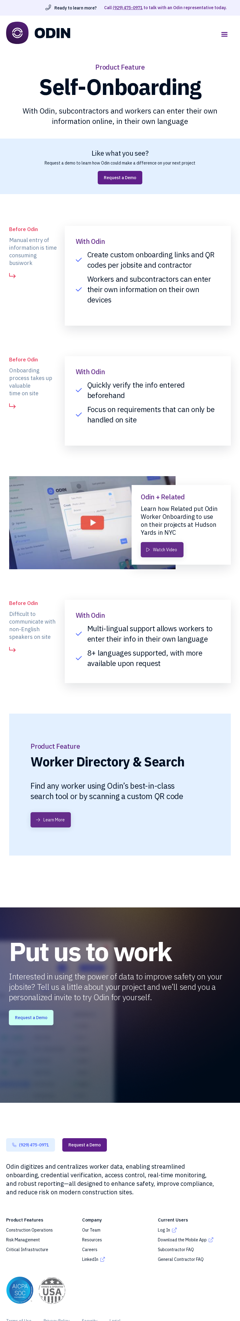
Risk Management (23, 1240)
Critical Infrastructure (27, 1249)
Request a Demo (120, 177)
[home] (110, 33)
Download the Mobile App (182, 1240)
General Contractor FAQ (181, 1259)
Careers (89, 1249)
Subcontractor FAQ (176, 1249)
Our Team (91, 1230)
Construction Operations (29, 1230)
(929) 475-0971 (128, 7)
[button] (224, 34)
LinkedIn (90, 1259)
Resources (92, 1240)
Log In (164, 1230)
